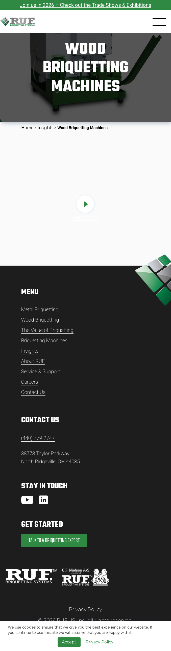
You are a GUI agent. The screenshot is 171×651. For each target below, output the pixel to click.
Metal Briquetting (40, 309)
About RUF (33, 361)
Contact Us (33, 392)
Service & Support (40, 372)
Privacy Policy (85, 609)
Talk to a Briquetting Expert (54, 540)
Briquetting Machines (44, 340)
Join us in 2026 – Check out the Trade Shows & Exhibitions (85, 5)
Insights (45, 127)
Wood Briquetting (40, 320)
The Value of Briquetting (47, 330)
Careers (29, 382)
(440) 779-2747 (38, 438)
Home (27, 127)
